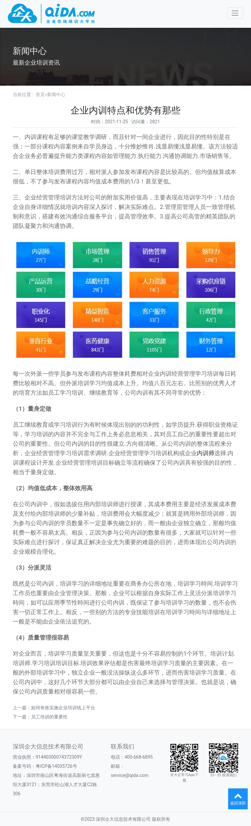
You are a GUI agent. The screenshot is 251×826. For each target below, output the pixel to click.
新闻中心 (56, 94)
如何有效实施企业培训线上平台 (63, 707)
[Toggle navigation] (235, 13)
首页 (40, 94)
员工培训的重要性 (49, 716)
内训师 (205, 453)
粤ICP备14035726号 (56, 766)
